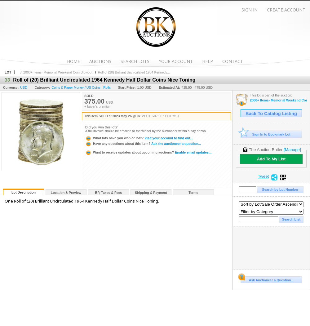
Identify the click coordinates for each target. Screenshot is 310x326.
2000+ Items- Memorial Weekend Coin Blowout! (58, 72)
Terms (193, 192)
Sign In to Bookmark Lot (265, 134)
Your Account (176, 61)
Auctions (100, 61)
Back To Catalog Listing (271, 113)
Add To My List (271, 159)
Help (207, 61)
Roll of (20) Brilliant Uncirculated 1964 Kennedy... (134, 72)
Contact (232, 61)
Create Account (286, 10)
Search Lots (135, 61)
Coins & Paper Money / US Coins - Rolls (81, 87)
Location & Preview (66, 192)
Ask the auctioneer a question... (143, 143)
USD (23, 87)
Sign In (249, 10)
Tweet (263, 176)
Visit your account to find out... (139, 138)
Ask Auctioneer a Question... (267, 279)
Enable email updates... (148, 152)
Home (73, 61)
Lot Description (23, 192)
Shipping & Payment (151, 192)
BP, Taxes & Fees (108, 192)
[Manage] (292, 149)
